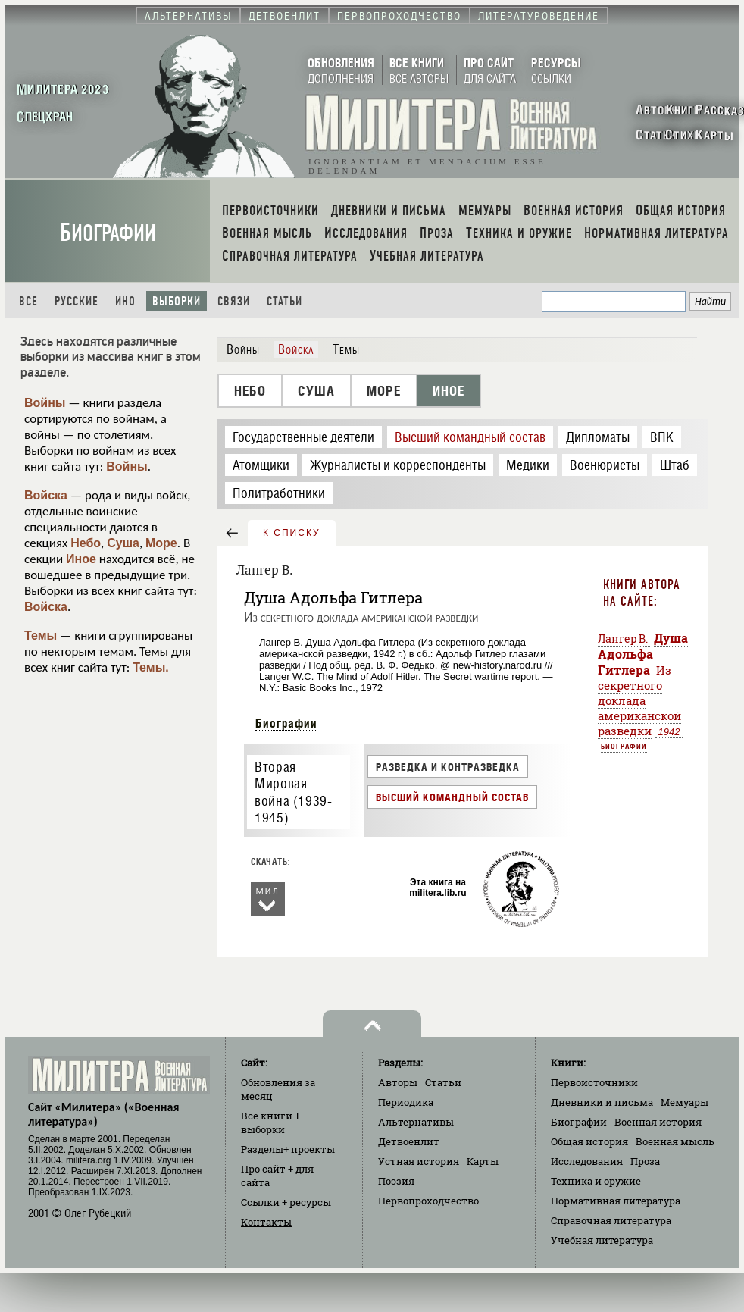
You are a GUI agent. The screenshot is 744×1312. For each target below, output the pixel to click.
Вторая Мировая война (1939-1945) (293, 792)
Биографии (108, 233)
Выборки (176, 301)
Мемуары (684, 1102)
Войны (45, 402)
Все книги (270, 1122)
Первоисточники (594, 1082)
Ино (125, 301)
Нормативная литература (615, 1200)
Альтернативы (416, 1122)
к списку (291, 533)
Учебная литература (602, 1240)
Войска (45, 495)
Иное (81, 559)
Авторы (397, 1082)
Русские (76, 301)
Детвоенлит (408, 1141)
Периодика (405, 1102)
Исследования (587, 1161)
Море (161, 543)
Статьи (284, 301)
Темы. (151, 667)
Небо (85, 543)
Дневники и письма (602, 1102)
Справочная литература (611, 1220)
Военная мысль (675, 1141)
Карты (483, 1161)
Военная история (658, 1122)
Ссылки (286, 1202)
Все (28, 301)
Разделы (288, 1149)
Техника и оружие (596, 1181)
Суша (123, 543)
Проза (645, 1161)
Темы (40, 635)
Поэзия (396, 1181)
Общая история (589, 1141)
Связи (233, 301)
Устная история (418, 1161)
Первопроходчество (428, 1200)
